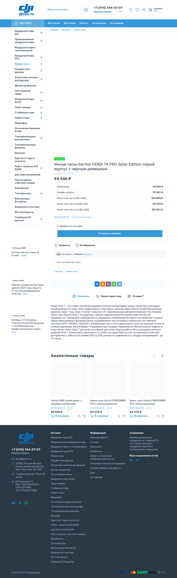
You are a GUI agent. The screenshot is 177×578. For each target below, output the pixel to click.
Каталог (23, 23)
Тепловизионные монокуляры (29, 138)
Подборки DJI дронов (29, 219)
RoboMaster (22, 188)
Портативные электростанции (25, 181)
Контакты (54, 23)
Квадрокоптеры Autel (29, 101)
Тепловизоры (29, 193)
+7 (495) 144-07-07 (108, 8)
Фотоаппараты (24, 212)
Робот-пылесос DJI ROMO (29, 168)
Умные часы (29, 64)
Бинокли (20, 153)
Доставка (70, 23)
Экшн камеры (29, 107)
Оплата (83, 23)
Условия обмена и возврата (105, 468)
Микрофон (21, 123)
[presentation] (154, 355)
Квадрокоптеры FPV (29, 57)
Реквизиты (96, 451)
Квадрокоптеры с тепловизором (25, 49)
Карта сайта (34, 572)
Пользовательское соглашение (107, 463)
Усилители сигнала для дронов (29, 79)
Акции (24, 255)
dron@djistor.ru (23, 459)
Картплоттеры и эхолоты (25, 160)
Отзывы (94, 442)
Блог (25, 294)
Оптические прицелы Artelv (27, 130)
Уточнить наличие (110, 233)
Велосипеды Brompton (22, 200)
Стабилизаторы (29, 112)
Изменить (88, 254)
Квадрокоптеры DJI (29, 32)
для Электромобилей (27, 174)
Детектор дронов (25, 85)
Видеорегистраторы (27, 207)
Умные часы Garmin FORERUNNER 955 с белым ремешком (148, 402)
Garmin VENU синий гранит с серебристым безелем (66, 402)
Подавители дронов (29, 71)
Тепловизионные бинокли (25, 146)
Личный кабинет (99, 437)
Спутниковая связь (29, 92)
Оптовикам (116, 23)
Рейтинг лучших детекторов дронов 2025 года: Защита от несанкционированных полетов (27, 289)
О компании (99, 23)
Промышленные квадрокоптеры (29, 41)
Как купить (96, 446)
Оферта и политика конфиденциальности (102, 457)
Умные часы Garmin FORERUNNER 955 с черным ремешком (108, 402)
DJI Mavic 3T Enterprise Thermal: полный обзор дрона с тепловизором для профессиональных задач (27, 324)
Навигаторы (29, 118)
